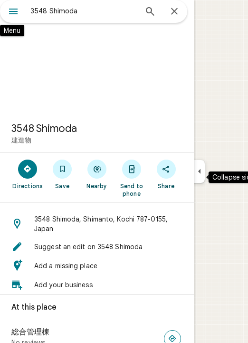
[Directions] (27, 174)
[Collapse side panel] (199, 171)
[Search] (150, 12)
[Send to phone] (131, 178)
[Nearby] (97, 174)
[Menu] (13, 12)
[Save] (62, 174)
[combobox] (83, 11)
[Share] (166, 174)
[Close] (174, 12)
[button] (97, 224)
